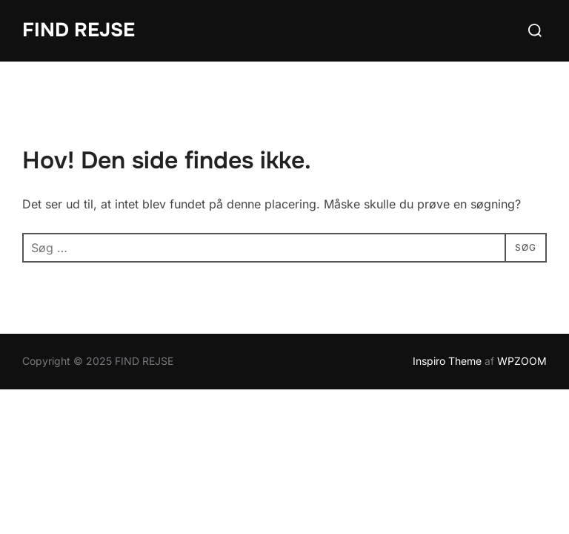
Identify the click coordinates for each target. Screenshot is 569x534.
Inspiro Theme (447, 361)
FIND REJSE (78, 30)
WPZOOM (522, 361)
